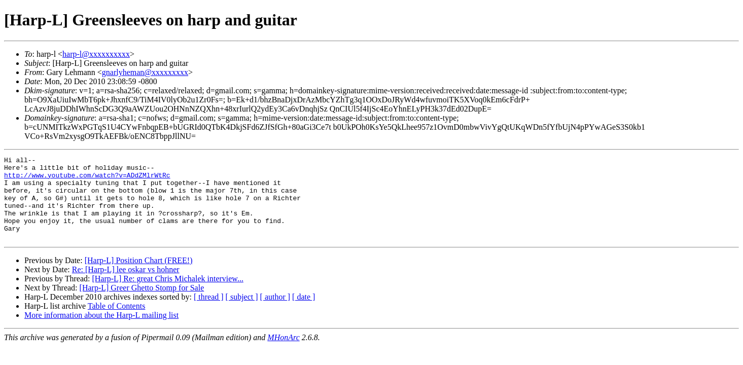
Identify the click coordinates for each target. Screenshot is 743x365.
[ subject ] (242, 313)
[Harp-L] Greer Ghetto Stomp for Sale (142, 304)
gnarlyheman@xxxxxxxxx (145, 72)
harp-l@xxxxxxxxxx (96, 54)
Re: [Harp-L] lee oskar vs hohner (126, 286)
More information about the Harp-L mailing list (101, 331)
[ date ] (303, 313)
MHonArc (283, 354)
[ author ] (275, 313)
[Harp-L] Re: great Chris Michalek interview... (167, 295)
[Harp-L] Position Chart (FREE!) (139, 277)
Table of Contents (117, 322)
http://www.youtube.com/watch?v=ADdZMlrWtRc (87, 179)
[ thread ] (209, 313)
